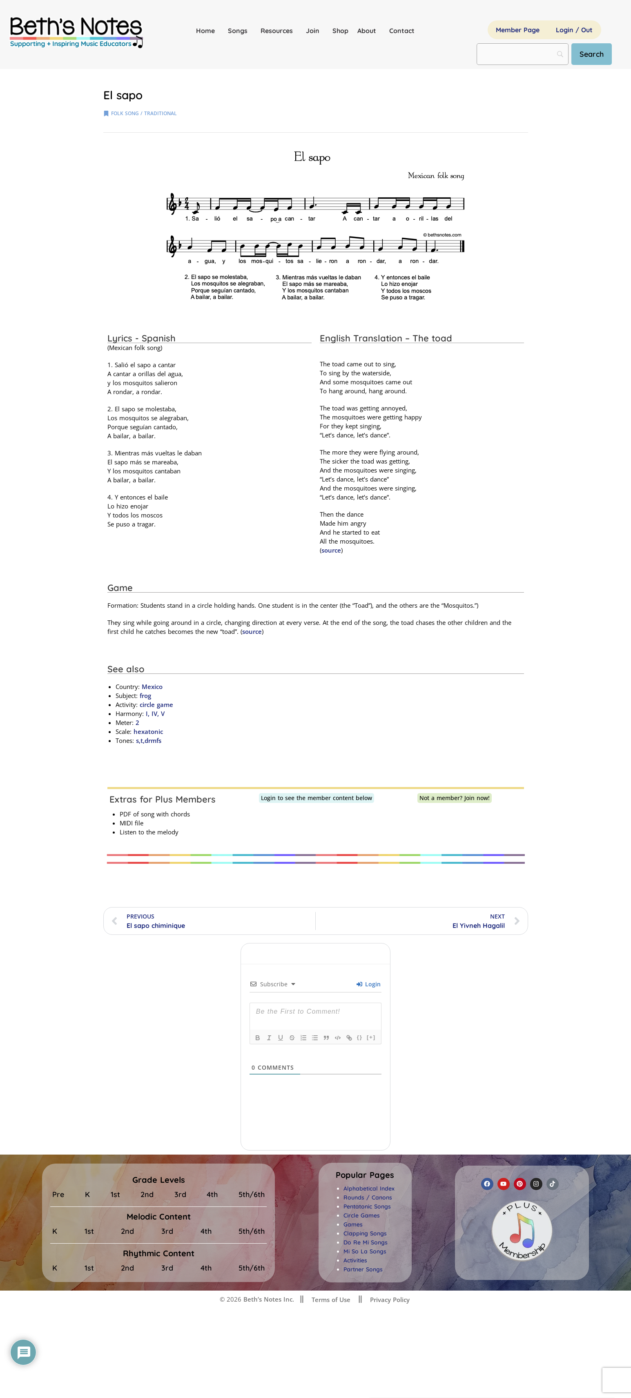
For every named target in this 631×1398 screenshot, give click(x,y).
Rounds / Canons (367, 1197)
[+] (371, 1037)
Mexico (152, 686)
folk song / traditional (144, 113)
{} (360, 1037)
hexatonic (148, 731)
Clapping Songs (365, 1233)
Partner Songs (363, 1269)
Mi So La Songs (364, 1251)
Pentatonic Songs (367, 1206)
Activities (355, 1260)
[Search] (591, 54)
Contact (402, 31)
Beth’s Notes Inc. (267, 1299)
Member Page (518, 30)
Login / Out (574, 30)
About (368, 31)
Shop (340, 31)
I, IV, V (154, 713)
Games (353, 1224)
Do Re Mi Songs (365, 1242)
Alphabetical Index (369, 1188)
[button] (365, 1175)
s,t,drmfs (148, 740)
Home (207, 31)
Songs (240, 31)
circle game (156, 704)
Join (314, 31)
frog (145, 695)
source (331, 550)
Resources (279, 31)
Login (369, 984)
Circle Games (361, 1215)
